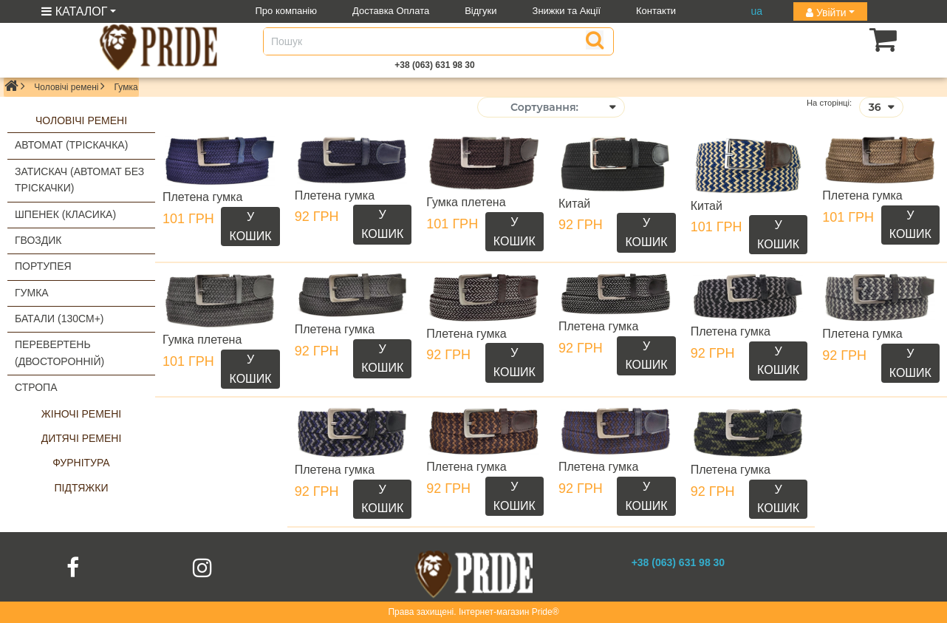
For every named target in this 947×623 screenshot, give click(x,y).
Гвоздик (38, 240)
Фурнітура (80, 463)
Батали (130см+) (59, 318)
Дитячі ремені (81, 438)
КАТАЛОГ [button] (74, 11)
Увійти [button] (826, 12)
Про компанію (287, 10)
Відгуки (480, 10)
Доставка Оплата (390, 10)
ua (756, 11)
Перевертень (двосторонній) (59, 352)
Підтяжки (82, 488)
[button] (860, 39)
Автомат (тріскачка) (71, 145)
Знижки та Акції (567, 10)
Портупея (43, 266)
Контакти (656, 10)
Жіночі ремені (81, 414)
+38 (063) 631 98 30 (434, 65)
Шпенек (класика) (65, 214)
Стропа (36, 387)
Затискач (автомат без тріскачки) (79, 180)
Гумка (32, 293)
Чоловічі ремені (66, 87)
